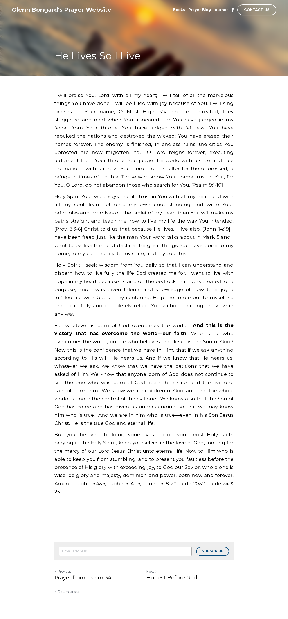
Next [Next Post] (151, 572)
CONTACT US (257, 10)
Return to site (67, 592)
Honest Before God (171, 577)
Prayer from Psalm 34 (83, 577)
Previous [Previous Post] (62, 572)
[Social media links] (233, 10)
